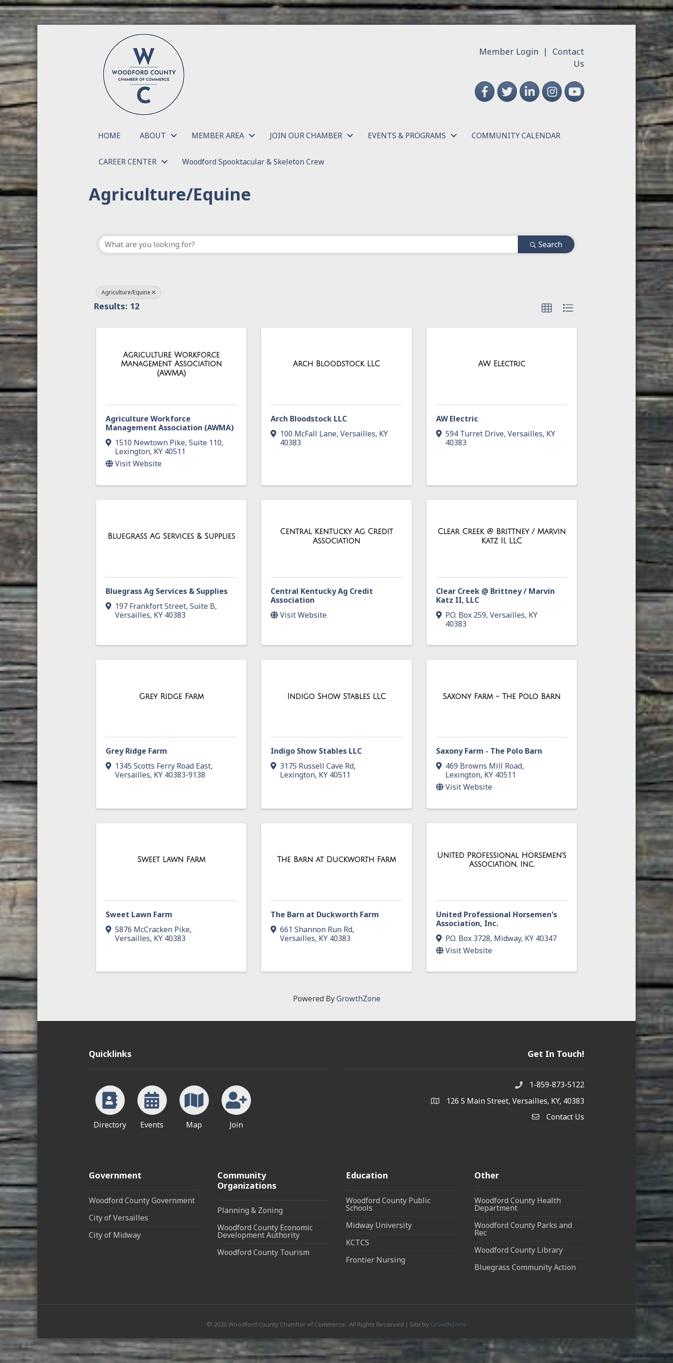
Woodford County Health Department (517, 1204)
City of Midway (115, 1235)
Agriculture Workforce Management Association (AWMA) (170, 423)
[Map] (194, 1105)
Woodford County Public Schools (388, 1204)
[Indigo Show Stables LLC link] (336, 696)
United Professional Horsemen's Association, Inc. (496, 918)
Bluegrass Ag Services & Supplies (167, 591)
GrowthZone (358, 998)
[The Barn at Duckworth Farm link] (336, 859)
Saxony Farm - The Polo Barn (489, 751)
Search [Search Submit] (546, 244)
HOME (109, 135)
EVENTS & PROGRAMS (407, 135)
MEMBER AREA (218, 135)
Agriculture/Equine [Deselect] (128, 292)
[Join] (236, 1105)
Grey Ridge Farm (136, 751)
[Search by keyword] (308, 244)
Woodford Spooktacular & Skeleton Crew (253, 162)
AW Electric (457, 419)
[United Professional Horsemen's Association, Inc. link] (501, 860)
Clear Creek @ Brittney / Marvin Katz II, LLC (495, 595)
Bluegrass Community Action (525, 1267)
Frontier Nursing (375, 1260)
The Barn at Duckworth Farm (325, 914)
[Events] (152, 1105)
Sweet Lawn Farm (139, 914)
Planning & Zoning (250, 1210)
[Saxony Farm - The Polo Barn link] (501, 696)
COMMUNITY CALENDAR (516, 135)
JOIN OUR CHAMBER (306, 135)
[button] (546, 308)
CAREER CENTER (128, 162)
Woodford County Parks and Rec (523, 1229)
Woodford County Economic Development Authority (265, 1231)
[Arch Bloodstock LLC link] (336, 364)
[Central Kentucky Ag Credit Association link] (336, 536)
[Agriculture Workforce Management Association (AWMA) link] (171, 364)
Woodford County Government (142, 1200)
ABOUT (153, 135)
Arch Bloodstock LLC (309, 419)
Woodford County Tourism (263, 1252)
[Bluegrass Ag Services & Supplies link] (171, 536)
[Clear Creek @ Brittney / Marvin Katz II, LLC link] (501, 536)
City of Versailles (118, 1218)
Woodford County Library (518, 1250)
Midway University (379, 1225)
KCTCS (357, 1242)
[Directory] (110, 1105)
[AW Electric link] (501, 364)
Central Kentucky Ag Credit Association (322, 595)
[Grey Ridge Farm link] (171, 696)
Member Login (508, 51)
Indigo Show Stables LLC (316, 751)
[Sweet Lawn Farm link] (171, 859)
